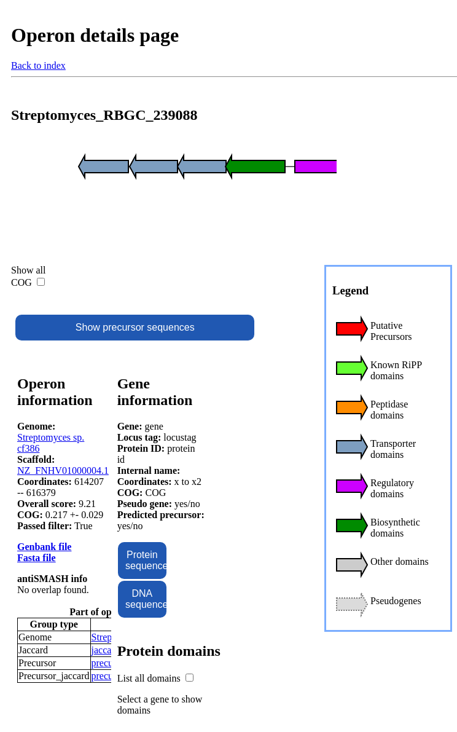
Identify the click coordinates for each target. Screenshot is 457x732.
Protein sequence (145, 560)
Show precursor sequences (135, 327)
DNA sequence (145, 599)
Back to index (38, 65)
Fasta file (36, 558)
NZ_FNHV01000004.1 (63, 470)
